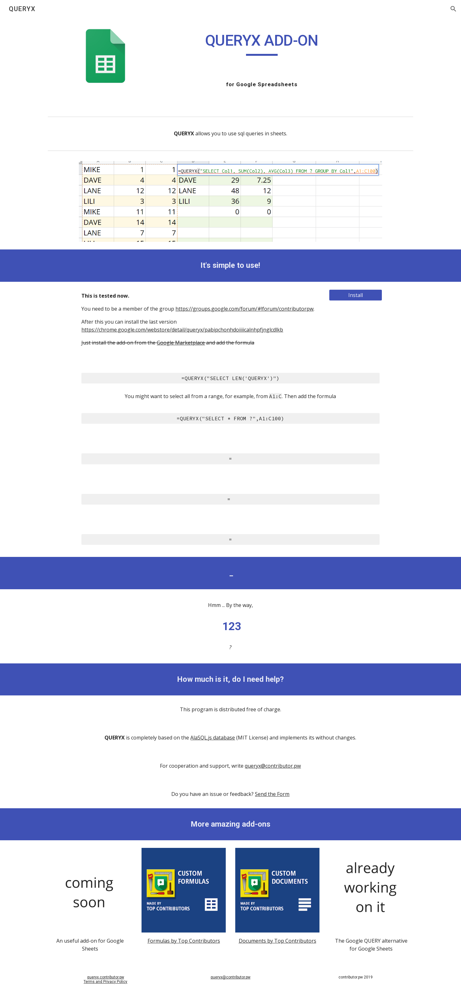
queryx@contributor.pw (273, 765)
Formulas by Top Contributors (184, 940)
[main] (262, 43)
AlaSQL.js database (212, 737)
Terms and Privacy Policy (105, 981)
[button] (453, 8)
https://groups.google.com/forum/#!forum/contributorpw (244, 308)
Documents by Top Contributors (277, 940)
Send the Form (272, 794)
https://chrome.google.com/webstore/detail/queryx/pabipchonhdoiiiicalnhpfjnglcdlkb (182, 329)
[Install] (355, 295)
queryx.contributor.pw (105, 977)
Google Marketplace (181, 342)
